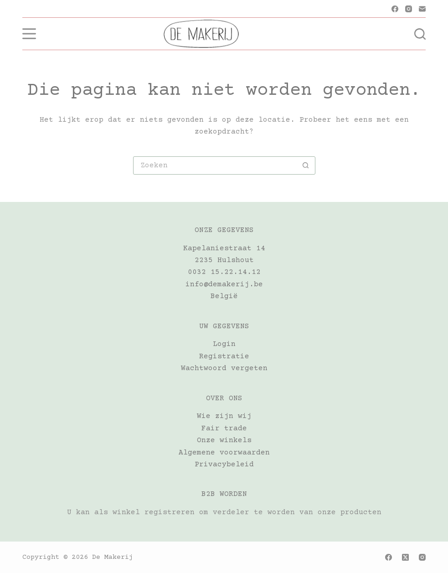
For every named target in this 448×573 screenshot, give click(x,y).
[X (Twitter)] (405, 557)
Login (224, 344)
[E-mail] (422, 8)
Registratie (224, 356)
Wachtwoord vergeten (224, 368)
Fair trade (224, 428)
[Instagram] (408, 8)
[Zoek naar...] (215, 165)
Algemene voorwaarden (224, 453)
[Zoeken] (420, 34)
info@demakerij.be (224, 284)
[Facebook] (394, 8)
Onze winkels (224, 440)
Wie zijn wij (224, 416)
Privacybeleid (224, 464)
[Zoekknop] (306, 165)
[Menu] (29, 34)
